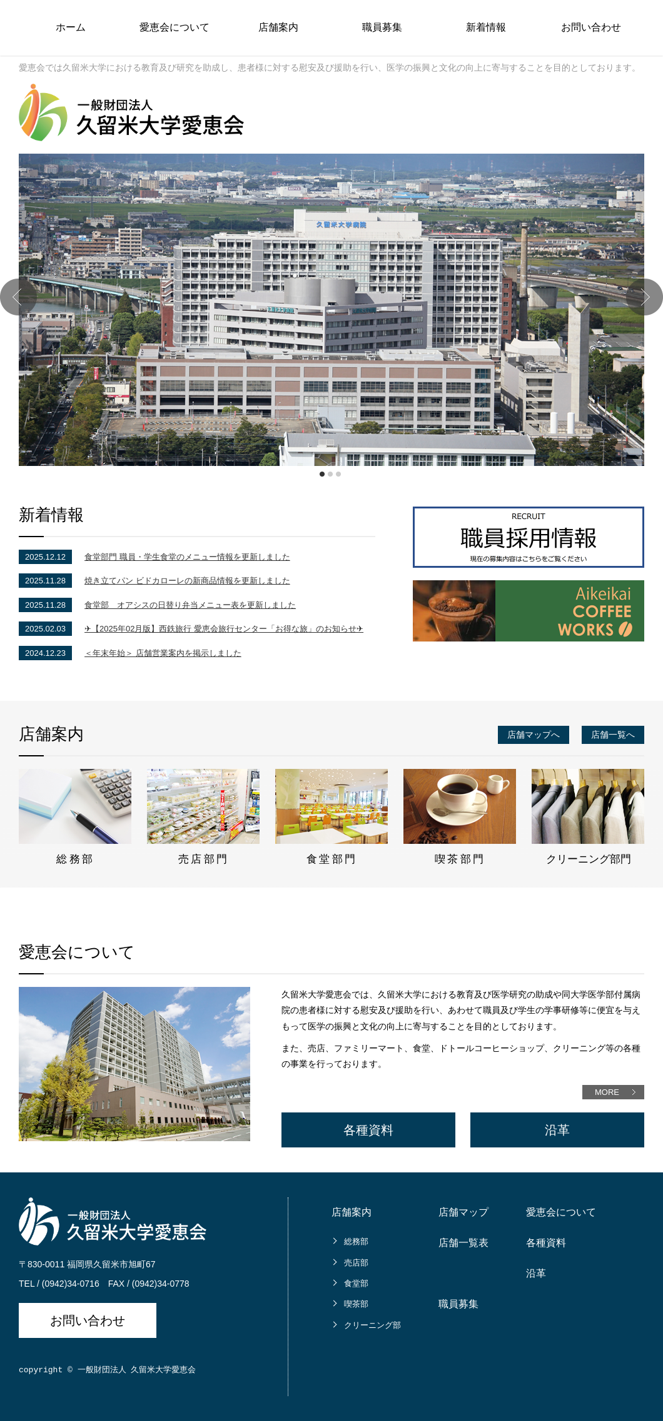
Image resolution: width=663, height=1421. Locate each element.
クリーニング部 (372, 1325)
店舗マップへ (533, 735)
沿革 (557, 1130)
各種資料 (368, 1130)
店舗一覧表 (463, 1242)
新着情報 (486, 27)
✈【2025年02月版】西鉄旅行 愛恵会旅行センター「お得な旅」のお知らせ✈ (223, 628)
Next (644, 297)
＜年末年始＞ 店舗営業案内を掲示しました (162, 653)
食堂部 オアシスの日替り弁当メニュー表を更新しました (190, 605)
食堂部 (356, 1283)
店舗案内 (278, 27)
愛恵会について (174, 27)
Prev (18, 297)
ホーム (71, 27)
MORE (607, 1092)
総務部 (356, 1241)
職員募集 (382, 27)
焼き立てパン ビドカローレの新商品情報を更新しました (187, 580)
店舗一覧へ (613, 735)
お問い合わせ (591, 27)
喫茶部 (356, 1304)
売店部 (356, 1262)
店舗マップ (463, 1212)
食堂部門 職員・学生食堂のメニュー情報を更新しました (187, 557)
